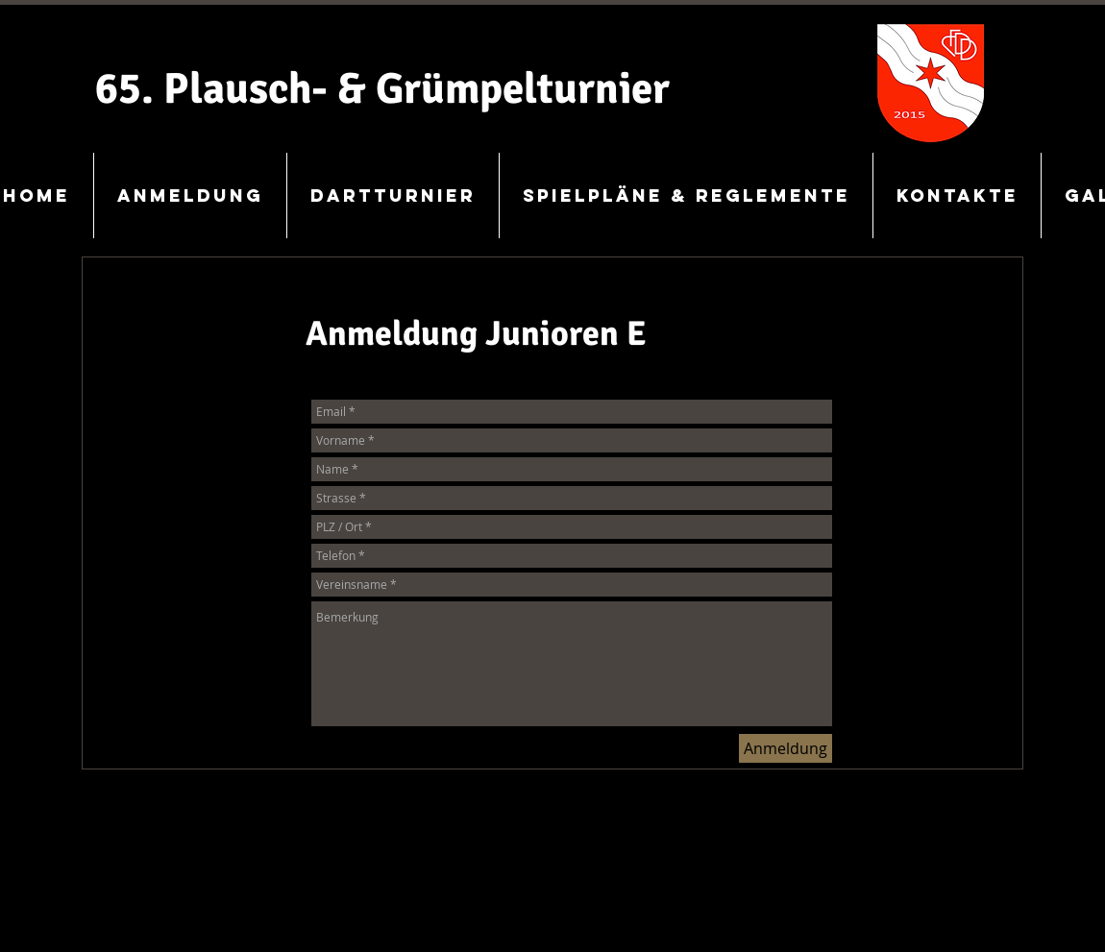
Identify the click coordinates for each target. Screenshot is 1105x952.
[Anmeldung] (785, 748)
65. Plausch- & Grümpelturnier (382, 88)
